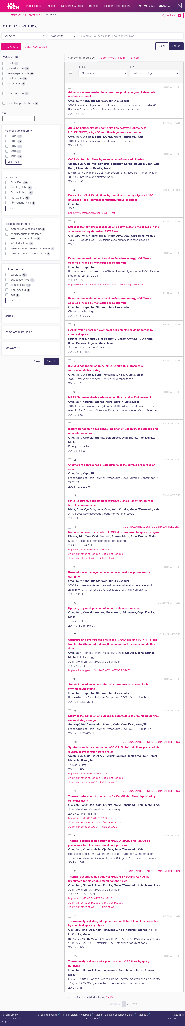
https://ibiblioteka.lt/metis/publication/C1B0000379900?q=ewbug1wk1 (106, 284)
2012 (16, 146)
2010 (16, 156)
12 (74, 459)
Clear (161, 46)
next (134, 1004)
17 (74, 634)
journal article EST (136, 526)
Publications (32, 15)
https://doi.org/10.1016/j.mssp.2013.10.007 (90, 549)
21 (74, 791)
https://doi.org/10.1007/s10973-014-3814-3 (90, 898)
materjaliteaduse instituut (27, 229)
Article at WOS (108, 558)
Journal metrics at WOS (82, 558)
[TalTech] (13, 5)
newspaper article (20, 73)
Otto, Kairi (19, 182)
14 (74, 527)
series (10, 316)
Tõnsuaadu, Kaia (22, 203)
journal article (18, 68)
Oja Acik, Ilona (21, 193)
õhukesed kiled (22, 280)
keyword (12, 348)
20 (75, 742)
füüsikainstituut (21, 243)
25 (75, 956)
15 (74, 567)
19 (74, 710)
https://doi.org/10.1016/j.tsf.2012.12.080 (88, 773)
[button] (179, 6)
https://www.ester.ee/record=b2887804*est (91, 212)
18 (74, 679)
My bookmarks (171, 15)
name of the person (19, 332)
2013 (16, 141)
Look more (14, 161)
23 (75, 871)
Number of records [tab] (81, 57)
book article (17, 78)
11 (74, 423)
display (82, 66)
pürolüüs (18, 275)
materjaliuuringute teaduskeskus (32, 248)
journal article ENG (166, 526)
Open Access (18, 93)
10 (74, 392)
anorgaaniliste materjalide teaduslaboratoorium (26, 236)
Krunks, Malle (21, 188)
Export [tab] (135, 57)
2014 (16, 136)
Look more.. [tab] (113, 57)
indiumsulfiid (20, 290)
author (11, 177)
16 (74, 603)
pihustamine (20, 285)
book (12, 63)
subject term (15, 269)
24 (75, 916)
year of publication (19, 131)
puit (15, 295)
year (4, 112)
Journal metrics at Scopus (84, 554)
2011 (15, 151)
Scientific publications (22, 103)
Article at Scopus (112, 554)
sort (132, 66)
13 (74, 495)
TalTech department (19, 224)
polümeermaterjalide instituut (30, 254)
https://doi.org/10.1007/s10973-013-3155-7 (90, 818)
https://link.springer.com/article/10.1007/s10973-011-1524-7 (99, 670)
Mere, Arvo (20, 198)
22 (75, 835)
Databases (15, 15)
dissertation (16, 84)
